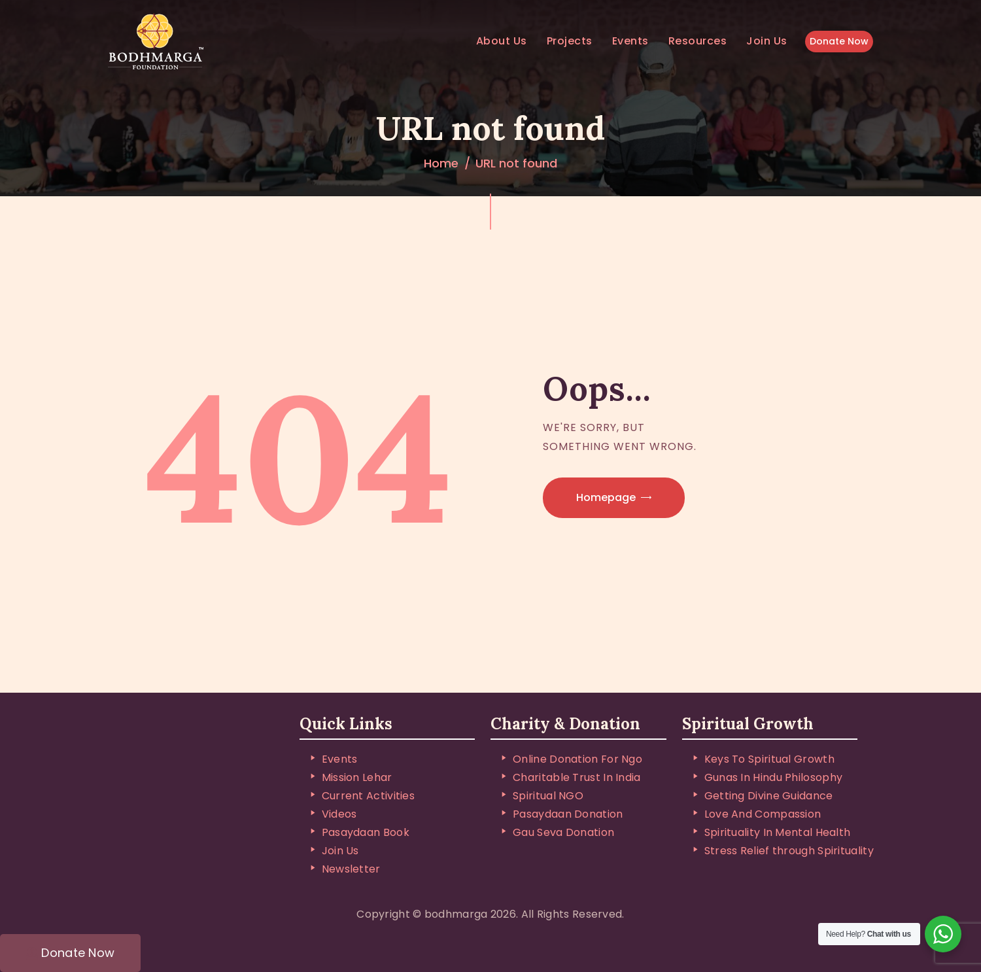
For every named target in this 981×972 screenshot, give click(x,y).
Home (441, 163)
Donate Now (839, 41)
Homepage (606, 497)
